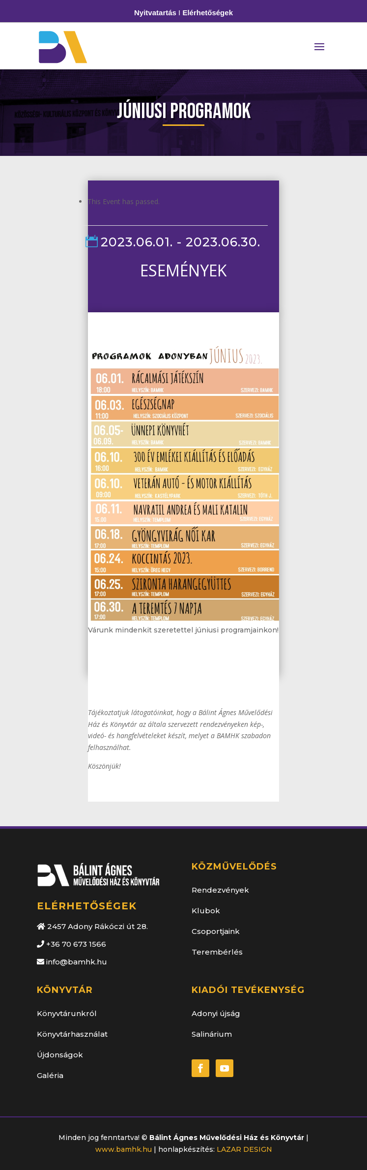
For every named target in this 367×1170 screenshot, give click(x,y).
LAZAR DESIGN (244, 1149)
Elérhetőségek (207, 12)
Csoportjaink (216, 931)
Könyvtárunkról (67, 1013)
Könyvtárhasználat (72, 1034)
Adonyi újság (216, 1013)
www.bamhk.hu (123, 1149)
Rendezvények (220, 890)
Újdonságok (60, 1054)
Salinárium (212, 1034)
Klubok (206, 910)
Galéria (50, 1075)
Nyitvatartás (155, 12)
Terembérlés (217, 952)
